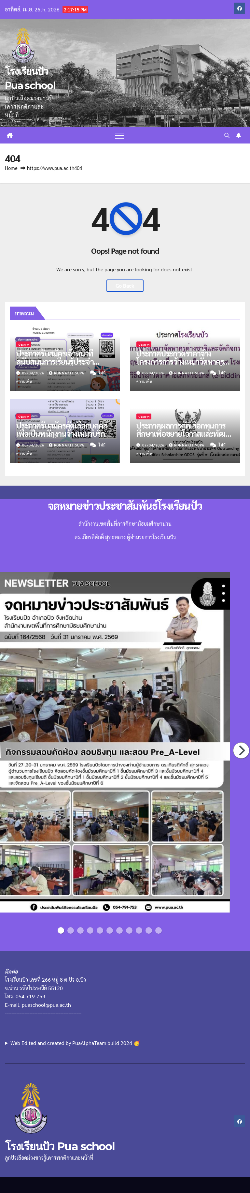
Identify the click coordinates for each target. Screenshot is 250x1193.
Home (11, 168)
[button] (226, 135)
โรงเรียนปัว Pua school (60, 1146)
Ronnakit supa (67, 372)
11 (159, 930)
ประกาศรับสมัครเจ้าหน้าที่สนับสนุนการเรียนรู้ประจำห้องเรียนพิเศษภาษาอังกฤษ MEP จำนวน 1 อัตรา (57, 365)
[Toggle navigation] (119, 135)
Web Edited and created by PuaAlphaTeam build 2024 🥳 (75, 1042)
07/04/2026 (154, 445)
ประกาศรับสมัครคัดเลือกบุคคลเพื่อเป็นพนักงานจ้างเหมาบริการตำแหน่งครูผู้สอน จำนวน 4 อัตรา (64, 437)
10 (149, 930)
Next (241, 750)
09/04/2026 (34, 372)
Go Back (125, 285)
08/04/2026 (34, 445)
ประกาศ (23, 344)
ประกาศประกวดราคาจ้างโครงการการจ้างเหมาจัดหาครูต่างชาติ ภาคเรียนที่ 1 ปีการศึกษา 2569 (180, 365)
